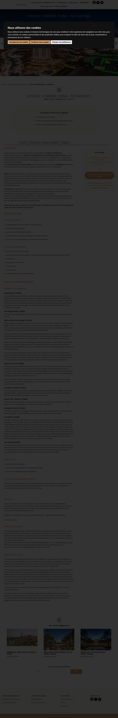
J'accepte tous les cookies (18, 42)
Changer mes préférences (61, 42)
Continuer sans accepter (40, 42)
